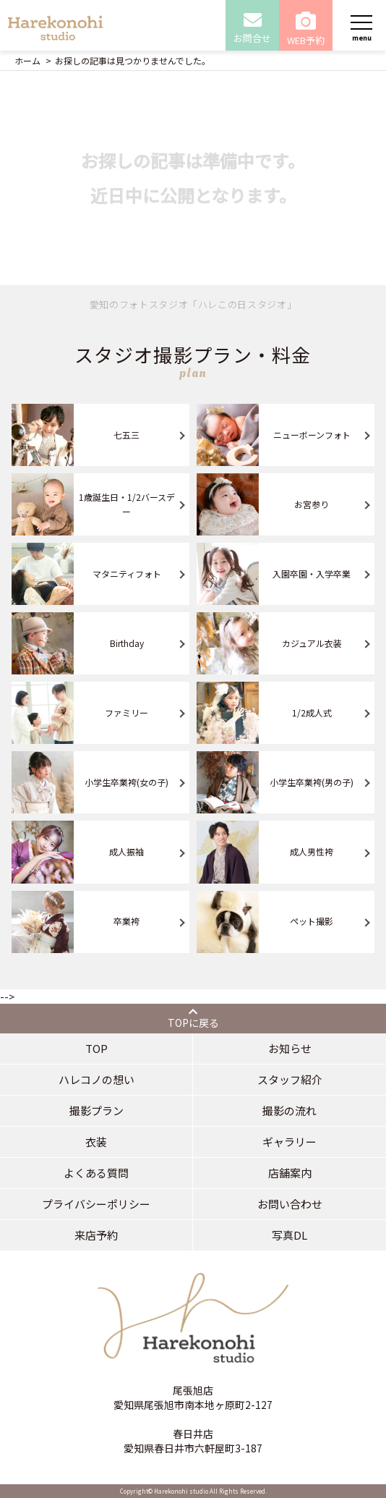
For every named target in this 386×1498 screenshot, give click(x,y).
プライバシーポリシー (96, 1203)
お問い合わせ (289, 1203)
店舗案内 (290, 1172)
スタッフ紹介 (289, 1079)
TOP (96, 1048)
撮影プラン (96, 1110)
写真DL (289, 1235)
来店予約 (96, 1235)
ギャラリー (289, 1141)
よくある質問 (96, 1172)
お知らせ (290, 1048)
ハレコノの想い (96, 1079)
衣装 (96, 1141)
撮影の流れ (289, 1110)
